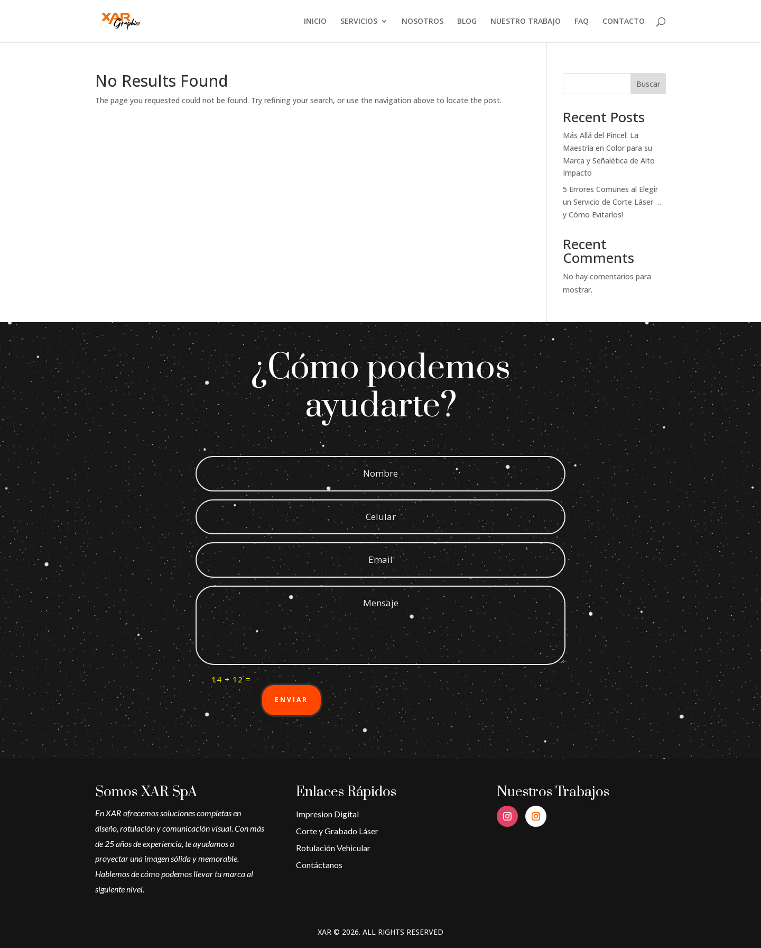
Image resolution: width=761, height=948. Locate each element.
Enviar (291, 699)
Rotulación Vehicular (333, 848)
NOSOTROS (422, 21)
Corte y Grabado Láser (337, 831)
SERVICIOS (358, 21)
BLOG (467, 21)
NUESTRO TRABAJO (525, 21)
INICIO (315, 21)
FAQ (581, 21)
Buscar (648, 84)
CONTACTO (623, 21)
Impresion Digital (327, 814)
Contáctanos (319, 865)
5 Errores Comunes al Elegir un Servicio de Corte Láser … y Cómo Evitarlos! (612, 202)
